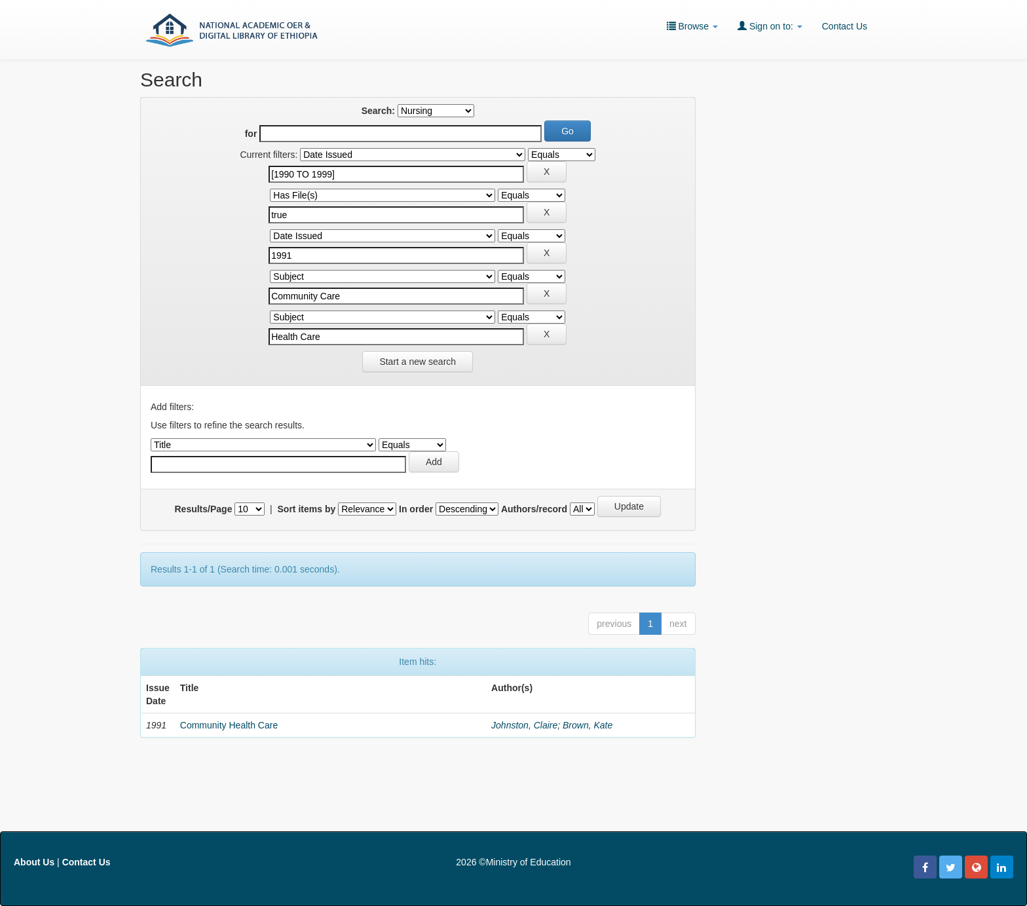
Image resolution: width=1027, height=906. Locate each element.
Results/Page (204, 509)
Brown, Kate (587, 725)
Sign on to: (770, 25)
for (251, 133)
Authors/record (534, 509)
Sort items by (307, 509)
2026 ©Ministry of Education (513, 862)
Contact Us (844, 26)
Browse (692, 25)
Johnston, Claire (524, 725)
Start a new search (417, 361)
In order (416, 509)
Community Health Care (229, 725)
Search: (378, 110)
